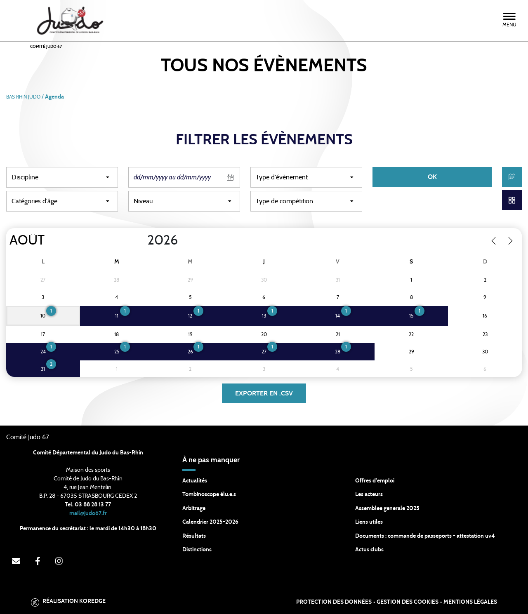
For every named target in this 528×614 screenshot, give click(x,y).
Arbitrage (193, 508)
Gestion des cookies (407, 602)
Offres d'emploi (374, 481)
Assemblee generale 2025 (387, 508)
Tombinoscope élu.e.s (209, 494)
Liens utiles (369, 522)
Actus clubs (369, 550)
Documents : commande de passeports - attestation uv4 (425, 536)
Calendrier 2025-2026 (210, 522)
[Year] (140, 240)
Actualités (194, 481)
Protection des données (334, 602)
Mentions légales (470, 602)
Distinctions (197, 550)
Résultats (194, 536)
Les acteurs (369, 494)
